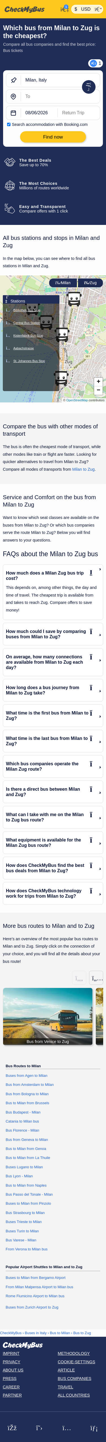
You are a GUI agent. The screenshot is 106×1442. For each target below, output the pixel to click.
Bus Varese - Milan (21, 1240)
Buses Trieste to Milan (24, 1222)
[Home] (29, 9)
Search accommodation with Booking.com (50, 124)
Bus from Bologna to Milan (27, 1094)
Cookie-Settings (76, 1362)
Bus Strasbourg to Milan (25, 1213)
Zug (90, 282)
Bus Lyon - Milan (19, 1176)
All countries (74, 1395)
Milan (63, 282)
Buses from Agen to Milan (26, 1075)
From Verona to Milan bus (26, 1249)
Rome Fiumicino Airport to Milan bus (35, 1296)
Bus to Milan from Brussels (27, 1103)
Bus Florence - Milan (22, 1130)
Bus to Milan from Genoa (26, 1149)
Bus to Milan (60, 1333)
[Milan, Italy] (60, 80)
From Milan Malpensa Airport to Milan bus (39, 1287)
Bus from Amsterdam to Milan (30, 1084)
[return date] (79, 113)
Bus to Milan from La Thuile (28, 1158)
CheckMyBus (10, 1333)
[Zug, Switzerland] (60, 97)
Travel (65, 1387)
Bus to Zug (82, 1333)
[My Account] (63, 8)
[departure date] (39, 113)
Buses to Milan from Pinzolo (28, 1203)
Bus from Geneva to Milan (27, 1140)
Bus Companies (74, 1378)
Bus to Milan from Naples (26, 1185)
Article (66, 1370)
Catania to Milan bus (22, 1121)
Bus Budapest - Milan (23, 1112)
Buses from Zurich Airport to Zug (32, 1307)
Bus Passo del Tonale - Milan (29, 1194)
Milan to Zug (83, 469)
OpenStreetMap (77, 400)
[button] (61, 378)
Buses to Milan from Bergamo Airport (36, 1278)
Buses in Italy (36, 1333)
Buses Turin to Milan (22, 1231)
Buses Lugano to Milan (24, 1167)
